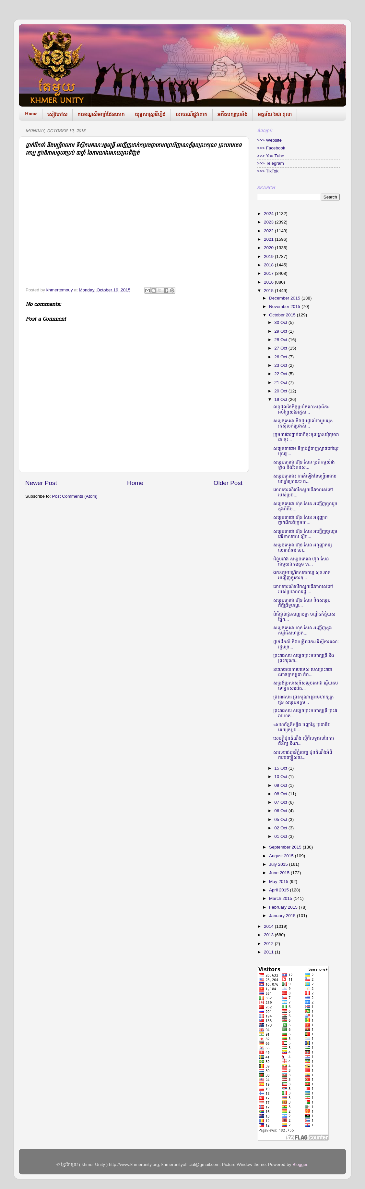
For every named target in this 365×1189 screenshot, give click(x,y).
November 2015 (285, 306)
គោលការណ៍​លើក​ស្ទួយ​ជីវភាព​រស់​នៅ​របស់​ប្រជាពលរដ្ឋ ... (303, 589)
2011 (269, 952)
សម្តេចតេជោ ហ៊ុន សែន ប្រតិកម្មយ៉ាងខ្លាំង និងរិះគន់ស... (304, 465)
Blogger (299, 1164)
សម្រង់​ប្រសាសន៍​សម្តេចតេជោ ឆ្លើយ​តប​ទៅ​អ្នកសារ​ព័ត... (305, 686)
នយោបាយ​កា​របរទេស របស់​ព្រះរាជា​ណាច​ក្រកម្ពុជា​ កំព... (302, 672)
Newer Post (41, 482)
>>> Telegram (270, 163)
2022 (269, 230)
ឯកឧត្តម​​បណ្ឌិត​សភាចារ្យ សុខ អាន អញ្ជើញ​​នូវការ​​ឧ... (302, 575)
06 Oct (281, 810)
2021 (269, 239)
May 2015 (279, 881)
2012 (269, 943)
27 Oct (281, 348)
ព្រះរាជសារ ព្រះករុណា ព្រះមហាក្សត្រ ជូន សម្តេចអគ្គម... (303, 700)
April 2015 (279, 890)
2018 (269, 264)
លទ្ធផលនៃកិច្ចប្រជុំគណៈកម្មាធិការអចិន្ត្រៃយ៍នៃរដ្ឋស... (301, 409)
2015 (269, 290)
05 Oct (281, 819)
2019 (269, 256)
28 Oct (281, 339)
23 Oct (281, 365)
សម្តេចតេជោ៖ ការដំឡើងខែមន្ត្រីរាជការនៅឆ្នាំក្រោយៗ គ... (304, 479)
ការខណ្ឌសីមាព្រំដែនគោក (101, 114)
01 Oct (281, 836)
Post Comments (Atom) (75, 496)
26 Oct (281, 356)
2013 (269, 934)
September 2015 (286, 847)
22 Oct (281, 373)
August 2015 (282, 855)
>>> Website (269, 140)
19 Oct (281, 399)
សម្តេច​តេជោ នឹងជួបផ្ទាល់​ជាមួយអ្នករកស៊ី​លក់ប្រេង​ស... (303, 423)
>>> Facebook (271, 148)
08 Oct (281, 793)
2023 (269, 222)
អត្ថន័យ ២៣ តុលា (275, 114)
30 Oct (281, 322)
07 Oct (281, 802)
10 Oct (281, 776)
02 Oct (281, 827)
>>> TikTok (267, 171)
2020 (269, 247)
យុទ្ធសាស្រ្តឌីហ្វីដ (150, 114)
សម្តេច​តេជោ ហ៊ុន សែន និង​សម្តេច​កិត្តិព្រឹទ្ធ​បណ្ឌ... (302, 603)
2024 (269, 213)
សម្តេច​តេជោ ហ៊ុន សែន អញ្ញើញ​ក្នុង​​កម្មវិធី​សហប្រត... (302, 630)
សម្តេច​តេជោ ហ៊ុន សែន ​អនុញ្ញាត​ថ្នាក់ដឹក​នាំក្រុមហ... (300, 520)
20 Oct (281, 391)
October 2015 (283, 315)
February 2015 (284, 907)
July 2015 (279, 864)
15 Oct (281, 768)
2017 (269, 273)
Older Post (228, 482)
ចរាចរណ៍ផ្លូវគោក (191, 114)
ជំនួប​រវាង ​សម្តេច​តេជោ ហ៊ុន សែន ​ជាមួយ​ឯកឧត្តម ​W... (301, 561)
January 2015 (283, 915)
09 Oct (281, 785)
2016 (269, 282)
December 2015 (285, 298)
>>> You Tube (270, 155)
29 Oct (281, 331)
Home (31, 113)
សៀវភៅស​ (57, 114)
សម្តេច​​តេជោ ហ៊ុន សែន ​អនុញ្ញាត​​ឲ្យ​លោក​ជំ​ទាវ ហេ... (302, 548)
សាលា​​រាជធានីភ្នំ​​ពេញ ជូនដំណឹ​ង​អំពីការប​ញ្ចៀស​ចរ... (302, 755)
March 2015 (281, 898)
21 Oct (281, 382)
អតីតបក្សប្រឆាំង (233, 114)
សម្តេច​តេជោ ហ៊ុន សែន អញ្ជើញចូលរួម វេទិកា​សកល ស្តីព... (305, 534)
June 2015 (280, 872)
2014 (269, 926)
